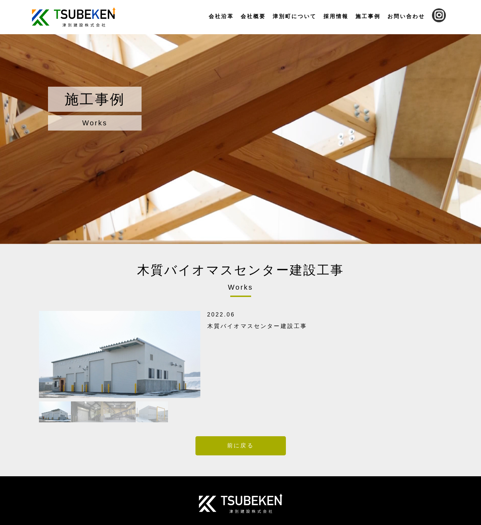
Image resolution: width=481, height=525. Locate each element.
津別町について (294, 16)
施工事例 (367, 16)
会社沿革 (221, 16)
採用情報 (335, 16)
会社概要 (253, 16)
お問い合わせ (406, 16)
